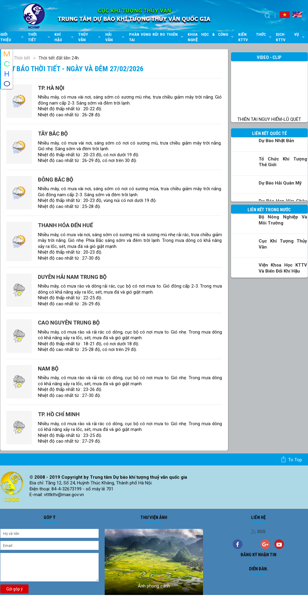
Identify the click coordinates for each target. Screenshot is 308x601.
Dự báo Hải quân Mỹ (280, 183)
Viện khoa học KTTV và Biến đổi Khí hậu (283, 268)
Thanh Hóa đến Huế (65, 225)
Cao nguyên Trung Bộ (69, 322)
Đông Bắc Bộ (55, 179)
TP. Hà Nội (51, 88)
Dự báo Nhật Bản (276, 140)
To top (291, 459)
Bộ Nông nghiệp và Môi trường (283, 220)
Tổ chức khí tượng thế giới (283, 162)
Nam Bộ (48, 368)
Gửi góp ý (14, 589)
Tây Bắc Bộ (53, 133)
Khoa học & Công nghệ (211, 37)
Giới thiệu (12, 37)
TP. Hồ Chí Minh (59, 414)
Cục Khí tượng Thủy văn (283, 244)
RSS (258, 531)
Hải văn (115, 37)
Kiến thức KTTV (255, 37)
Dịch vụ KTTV (291, 37)
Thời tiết (39, 37)
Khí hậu (64, 37)
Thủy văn (90, 37)
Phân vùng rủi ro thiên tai (157, 37)
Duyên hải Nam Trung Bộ (72, 277)
